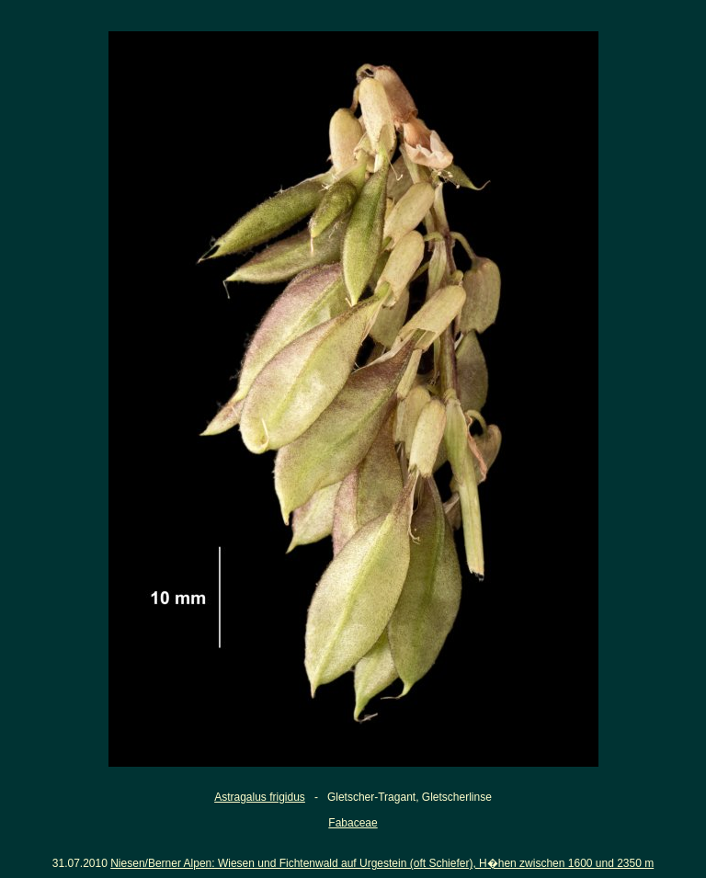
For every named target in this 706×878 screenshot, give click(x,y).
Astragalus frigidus (259, 797)
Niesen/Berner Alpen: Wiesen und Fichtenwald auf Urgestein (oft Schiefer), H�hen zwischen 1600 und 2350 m (382, 863)
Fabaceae (352, 822)
